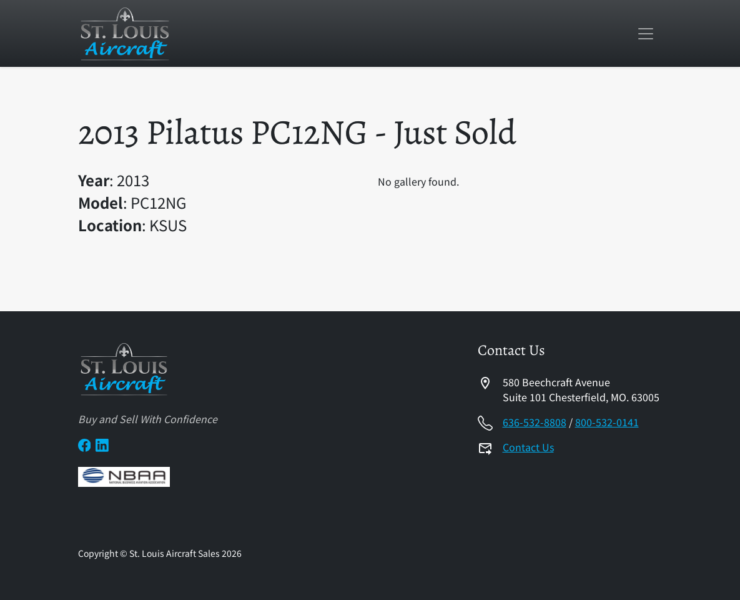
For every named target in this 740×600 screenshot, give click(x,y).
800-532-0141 (607, 421)
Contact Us (528, 446)
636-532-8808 (534, 421)
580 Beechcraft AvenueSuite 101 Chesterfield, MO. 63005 (581, 389)
